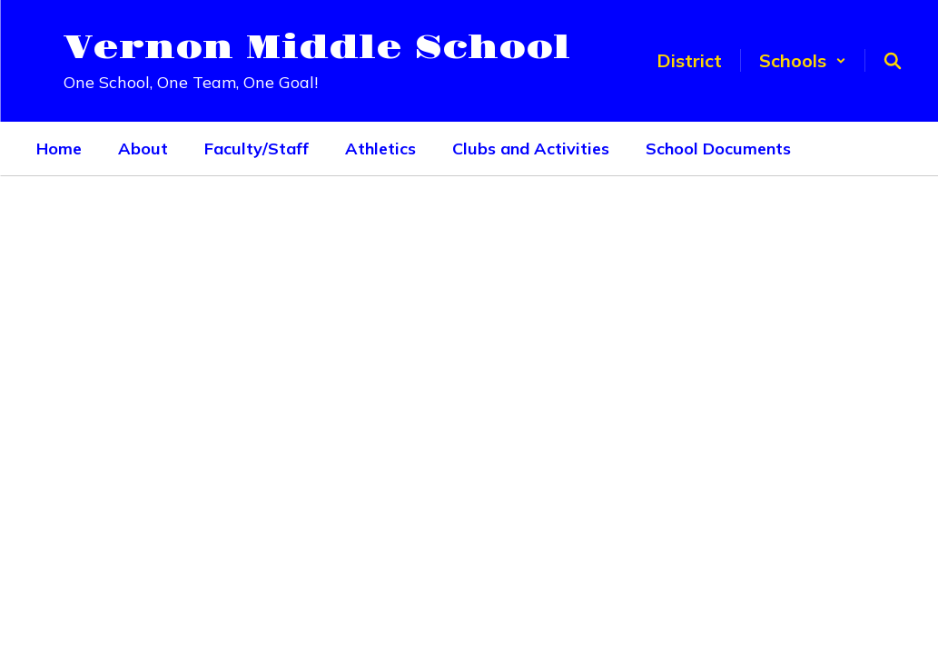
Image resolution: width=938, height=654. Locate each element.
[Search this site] (893, 61)
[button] (802, 60)
